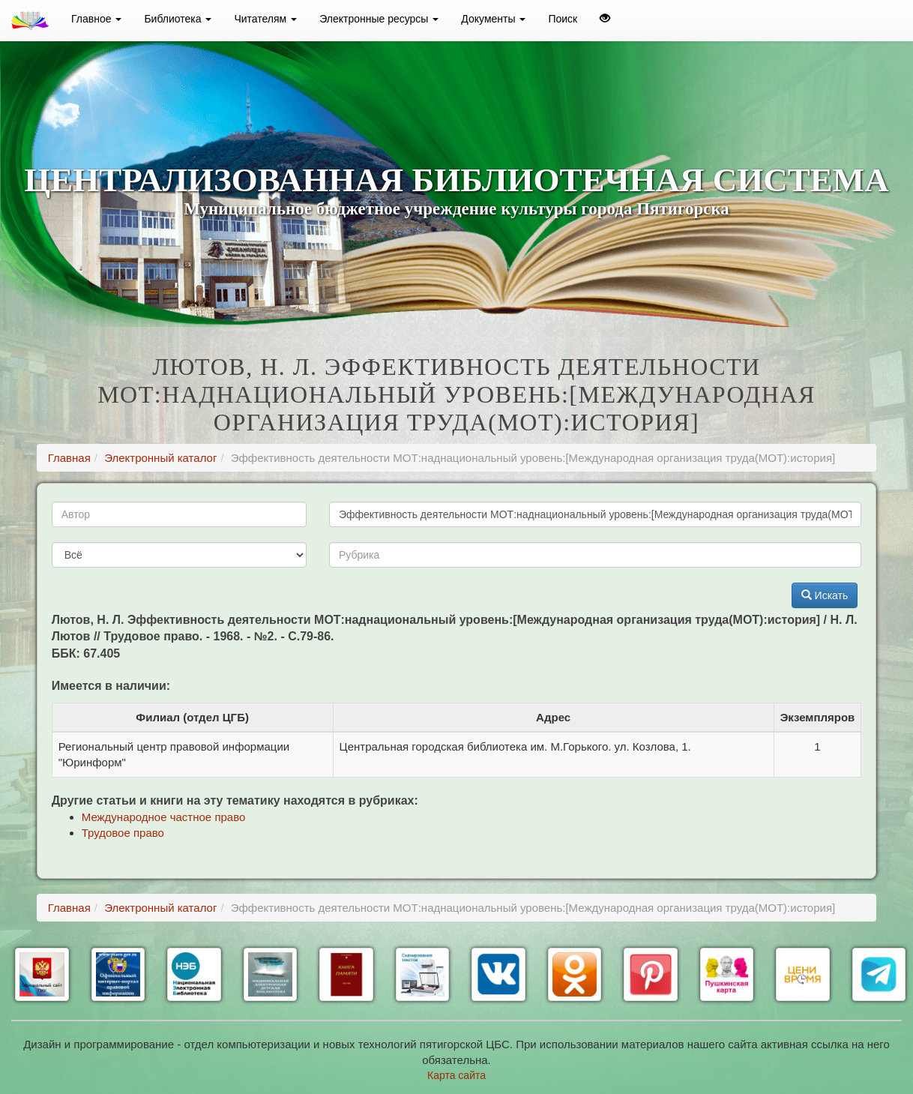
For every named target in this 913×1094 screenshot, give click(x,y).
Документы (493, 19)
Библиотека (177, 19)
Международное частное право (164, 817)
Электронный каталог (160, 457)
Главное (96, 19)
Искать (825, 595)
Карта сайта (456, 1075)
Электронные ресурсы (379, 19)
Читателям (265, 19)
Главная (69, 457)
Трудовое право (123, 832)
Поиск (562, 19)
